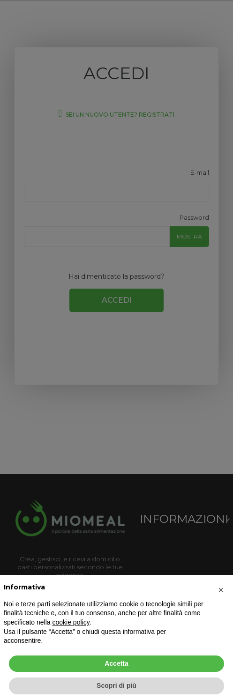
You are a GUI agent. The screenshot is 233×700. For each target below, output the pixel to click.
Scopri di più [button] (116, 685)
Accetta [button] (116, 663)
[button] (220, 589)
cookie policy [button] (71, 622)
